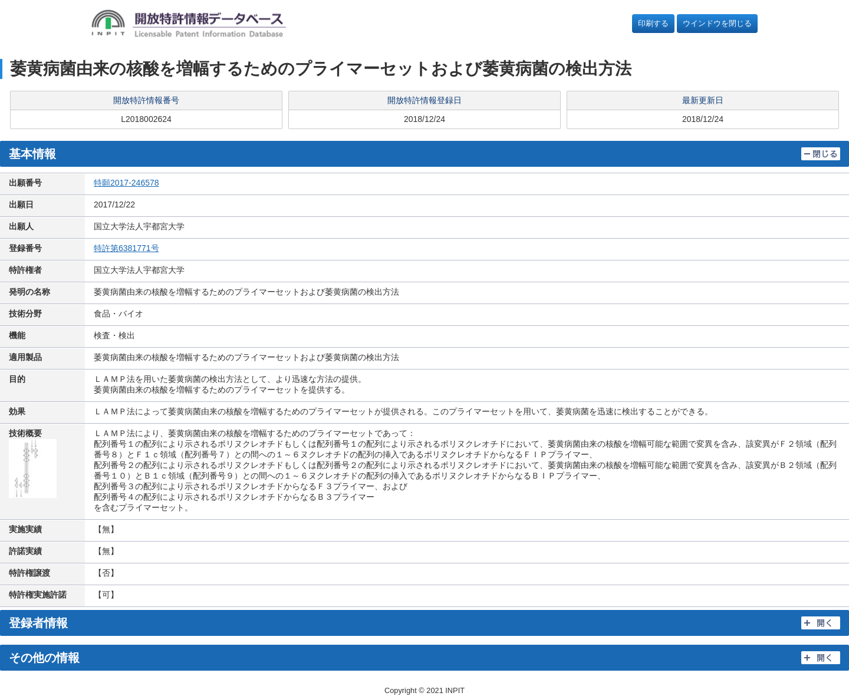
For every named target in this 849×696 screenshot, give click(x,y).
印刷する (653, 23)
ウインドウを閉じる (717, 23)
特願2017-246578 (126, 182)
